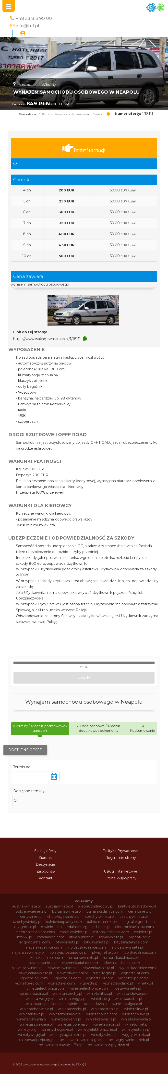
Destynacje (45, 864)
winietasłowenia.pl (73, 1024)
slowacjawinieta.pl (63, 968)
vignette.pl (89, 983)
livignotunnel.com (34, 942)
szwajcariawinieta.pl (35, 973)
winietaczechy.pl (72, 1009)
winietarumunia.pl (31, 1019)
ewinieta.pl (143, 932)
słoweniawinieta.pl (72, 973)
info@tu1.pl (27, 25)
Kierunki (45, 857)
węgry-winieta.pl (136, 1034)
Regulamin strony (120, 857)
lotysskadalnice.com (131, 942)
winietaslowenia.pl (136, 1019)
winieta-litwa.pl (99, 993)
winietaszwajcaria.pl (36, 1024)
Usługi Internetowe (120, 871)
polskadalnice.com (140, 952)
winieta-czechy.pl (67, 993)
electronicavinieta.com (134, 927)
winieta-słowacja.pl (132, 993)
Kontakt (45, 878)
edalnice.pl (101, 927)
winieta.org (100, 998)
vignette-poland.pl (133, 978)
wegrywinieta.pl (127, 988)
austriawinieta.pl (59, 906)
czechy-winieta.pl (100, 916)
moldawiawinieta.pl (127, 947)
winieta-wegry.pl (40, 998)
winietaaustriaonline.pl (44, 1004)
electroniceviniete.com (35, 932)
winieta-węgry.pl (72, 998)
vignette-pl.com (99, 978)
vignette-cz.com (67, 978)
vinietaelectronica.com (46, 988)
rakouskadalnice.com (45, 957)
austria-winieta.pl (26, 906)
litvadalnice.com (50, 937)
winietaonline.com (101, 1014)
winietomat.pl (136, 1024)
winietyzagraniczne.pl (68, 1034)
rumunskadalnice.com (122, 957)
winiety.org (27, 1029)
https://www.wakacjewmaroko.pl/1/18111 (47, 339)
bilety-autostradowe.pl (137, 906)
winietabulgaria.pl (127, 1004)
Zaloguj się (45, 871)
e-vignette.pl (25, 927)
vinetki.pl (145, 983)
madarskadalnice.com (43, 947)
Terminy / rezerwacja (84, 148)
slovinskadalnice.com (122, 963)
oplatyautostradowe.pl (68, 952)
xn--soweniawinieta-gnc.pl (82, 1040)
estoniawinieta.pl (74, 932)
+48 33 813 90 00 (34, 18)
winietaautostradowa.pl (88, 1004)
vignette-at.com (135, 973)
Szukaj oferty (45, 851)
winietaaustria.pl (128, 998)
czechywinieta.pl (134, 916)
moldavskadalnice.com (86, 947)
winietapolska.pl (135, 1014)
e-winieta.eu (51, 927)
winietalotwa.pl (31, 1014)
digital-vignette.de (139, 921)
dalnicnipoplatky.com (64, 921)
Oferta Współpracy (120, 878)
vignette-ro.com (29, 983)
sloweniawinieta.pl (98, 968)
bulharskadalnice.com (104, 911)
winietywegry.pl (31, 1034)
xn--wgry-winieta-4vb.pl (129, 1040)
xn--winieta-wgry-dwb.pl (108, 1045)
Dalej (84, 677)
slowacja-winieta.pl (27, 968)
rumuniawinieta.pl (83, 957)
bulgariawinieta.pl (67, 911)
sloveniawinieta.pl (42, 963)
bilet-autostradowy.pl (95, 906)
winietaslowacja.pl (101, 1019)
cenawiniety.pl (140, 911)
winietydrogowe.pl (57, 1029)
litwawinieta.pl (111, 937)
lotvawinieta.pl (67, 942)
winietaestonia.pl (105, 1009)
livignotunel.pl (139, 937)
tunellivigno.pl (104, 973)
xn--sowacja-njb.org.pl (37, 1040)
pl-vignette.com (106, 952)
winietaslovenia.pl (66, 1019)
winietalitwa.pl (136, 1009)
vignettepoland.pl (118, 983)
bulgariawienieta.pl (31, 911)
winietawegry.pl (106, 1024)
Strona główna (27, 114)
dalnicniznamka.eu (103, 921)
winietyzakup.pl (104, 1034)
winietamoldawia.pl (65, 1014)
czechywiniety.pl (27, 921)
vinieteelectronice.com (89, 988)
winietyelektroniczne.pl (97, 1029)
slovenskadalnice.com (80, 963)
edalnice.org (77, 927)
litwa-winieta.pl (81, 937)
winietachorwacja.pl (36, 1009)
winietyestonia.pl (136, 1029)
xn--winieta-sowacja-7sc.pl (61, 1045)
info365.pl (24, 937)
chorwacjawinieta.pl (63, 916)
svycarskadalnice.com (137, 968)
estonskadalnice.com (111, 932)
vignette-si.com (61, 983)
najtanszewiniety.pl (28, 952)
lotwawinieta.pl (96, 942)
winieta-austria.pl (33, 993)
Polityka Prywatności (120, 851)
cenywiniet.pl (31, 916)
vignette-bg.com (33, 978)
